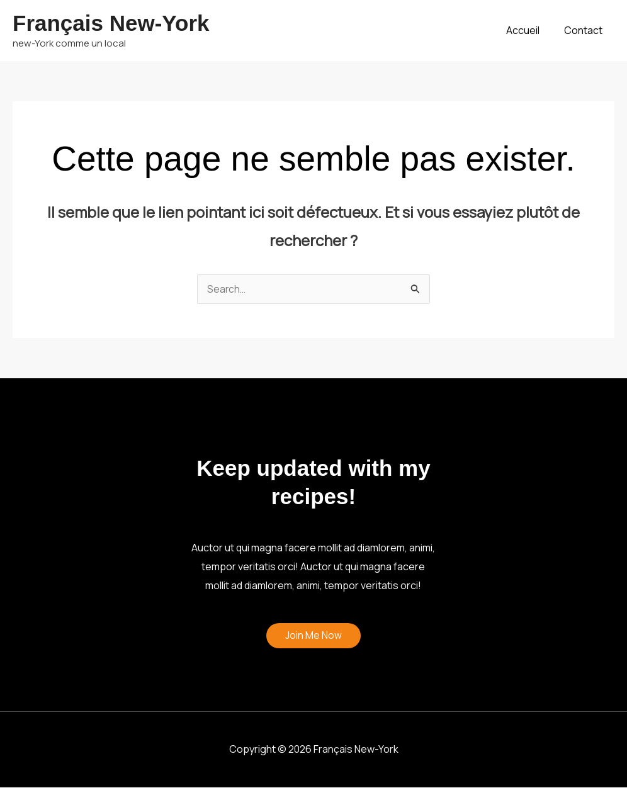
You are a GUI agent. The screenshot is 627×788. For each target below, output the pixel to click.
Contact (585, 30)
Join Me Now (313, 636)
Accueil (529, 30)
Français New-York (111, 23)
